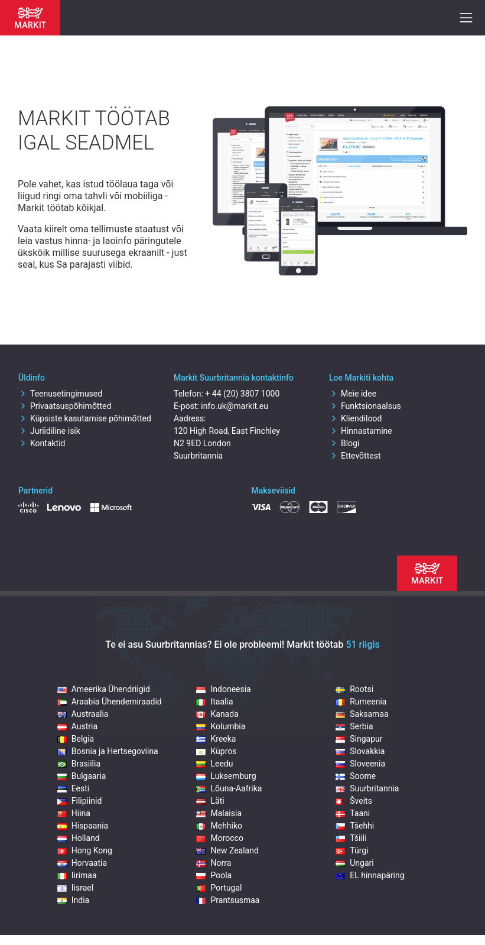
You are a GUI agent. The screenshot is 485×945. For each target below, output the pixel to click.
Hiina (73, 813)
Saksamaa (362, 714)
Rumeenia (361, 701)
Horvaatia (82, 863)
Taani (353, 813)
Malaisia (219, 813)
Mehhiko (219, 825)
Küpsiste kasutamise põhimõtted (84, 418)
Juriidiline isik (49, 431)
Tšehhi (355, 825)
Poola (214, 875)
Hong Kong (84, 850)
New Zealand (227, 850)
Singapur (359, 738)
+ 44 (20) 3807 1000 (242, 393)
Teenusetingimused (60, 393)
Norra (213, 863)
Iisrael (75, 887)
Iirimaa (77, 875)
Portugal (219, 887)
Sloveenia (360, 763)
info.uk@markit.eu (234, 406)
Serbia (354, 726)
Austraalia (83, 714)
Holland (78, 838)
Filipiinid (79, 801)
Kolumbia (220, 726)
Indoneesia (223, 689)
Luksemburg (226, 776)
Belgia (75, 738)
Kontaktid (42, 443)
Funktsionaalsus (365, 406)
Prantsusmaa (227, 900)
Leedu (214, 763)
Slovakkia (360, 751)
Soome (356, 776)
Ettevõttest (355, 455)
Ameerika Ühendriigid (103, 689)
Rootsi (354, 689)
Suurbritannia (367, 788)
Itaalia (214, 701)
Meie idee (352, 393)
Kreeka (216, 738)
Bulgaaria (81, 776)
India (73, 900)
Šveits (354, 801)
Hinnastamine (360, 431)
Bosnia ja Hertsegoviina (107, 751)
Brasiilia (78, 763)
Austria (77, 726)
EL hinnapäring (370, 875)
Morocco (219, 838)
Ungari (354, 863)
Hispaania (82, 825)
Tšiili (351, 838)
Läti (210, 801)
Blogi (344, 443)
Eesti (73, 788)
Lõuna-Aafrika (229, 788)
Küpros (216, 751)
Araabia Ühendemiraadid (109, 701)
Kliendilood (355, 418)
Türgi (352, 850)
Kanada (217, 714)
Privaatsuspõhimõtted (64, 406)
